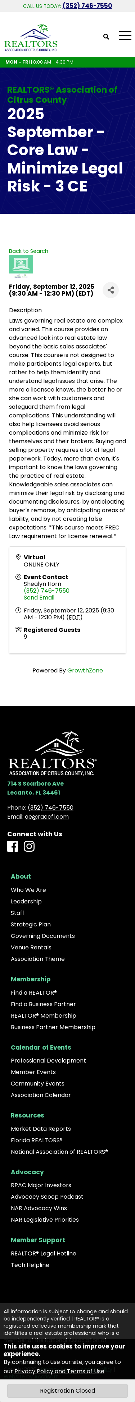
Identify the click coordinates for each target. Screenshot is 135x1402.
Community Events (37, 1084)
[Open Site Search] (106, 37)
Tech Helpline (30, 1265)
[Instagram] (29, 847)
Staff (17, 913)
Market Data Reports (41, 1129)
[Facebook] (12, 847)
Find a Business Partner (43, 1004)
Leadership (26, 901)
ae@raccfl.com (47, 817)
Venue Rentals (31, 947)
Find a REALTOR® (34, 993)
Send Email (39, 597)
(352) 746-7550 (87, 5)
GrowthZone (85, 670)
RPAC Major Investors (41, 1185)
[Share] (111, 290)
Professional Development (48, 1061)
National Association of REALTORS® (59, 1152)
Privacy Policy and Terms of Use (59, 1371)
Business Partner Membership (53, 1027)
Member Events (33, 1072)
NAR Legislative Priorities (45, 1220)
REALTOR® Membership (43, 1016)
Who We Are (28, 890)
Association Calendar (41, 1095)
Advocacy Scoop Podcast (47, 1197)
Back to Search (28, 251)
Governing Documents (43, 936)
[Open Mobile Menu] (125, 36)
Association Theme (38, 959)
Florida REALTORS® (37, 1140)
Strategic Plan (31, 924)
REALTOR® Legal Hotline (43, 1254)
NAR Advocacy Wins (39, 1208)
